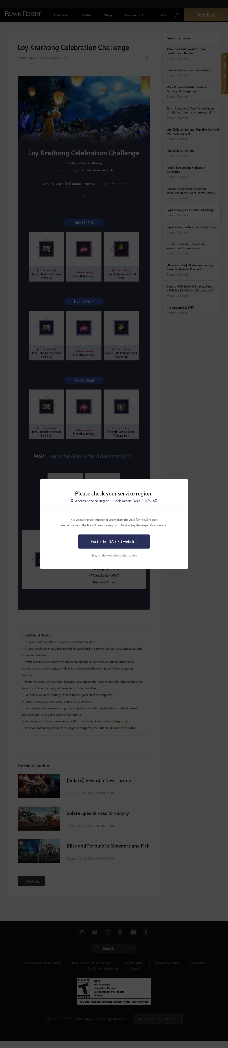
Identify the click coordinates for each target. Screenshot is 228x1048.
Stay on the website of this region (114, 555)
